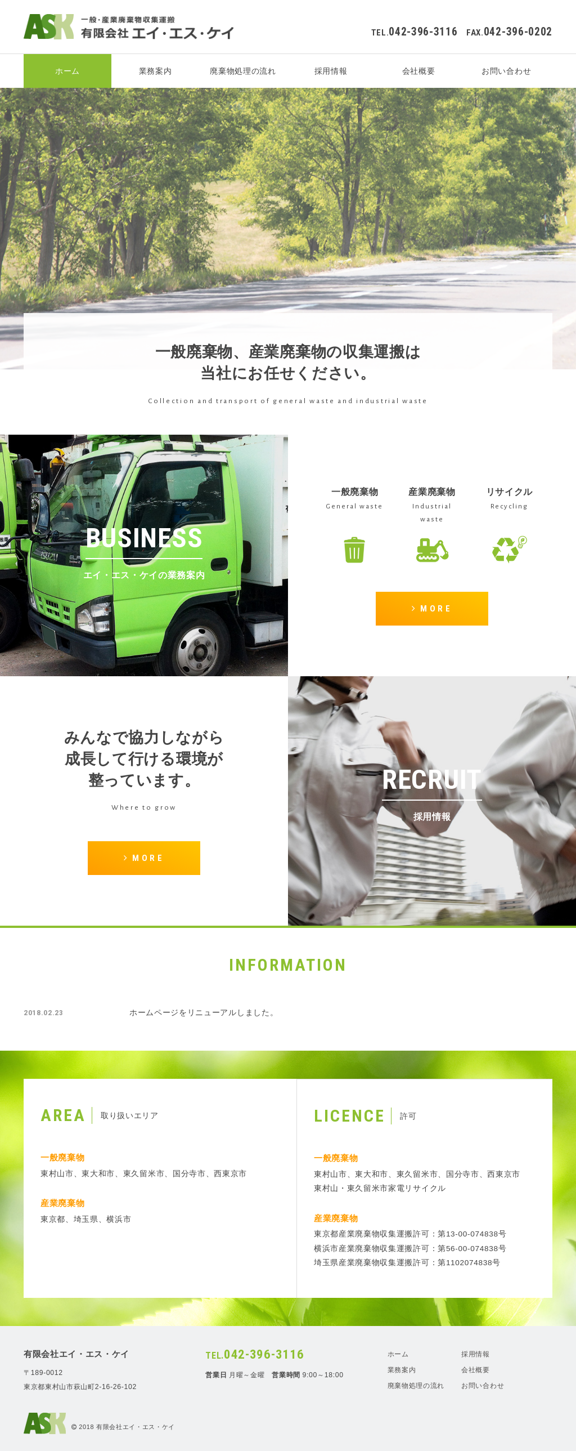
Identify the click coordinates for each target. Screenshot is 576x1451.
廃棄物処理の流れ (243, 71)
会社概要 (418, 71)
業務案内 (155, 71)
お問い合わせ (506, 71)
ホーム (67, 71)
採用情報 (331, 71)
